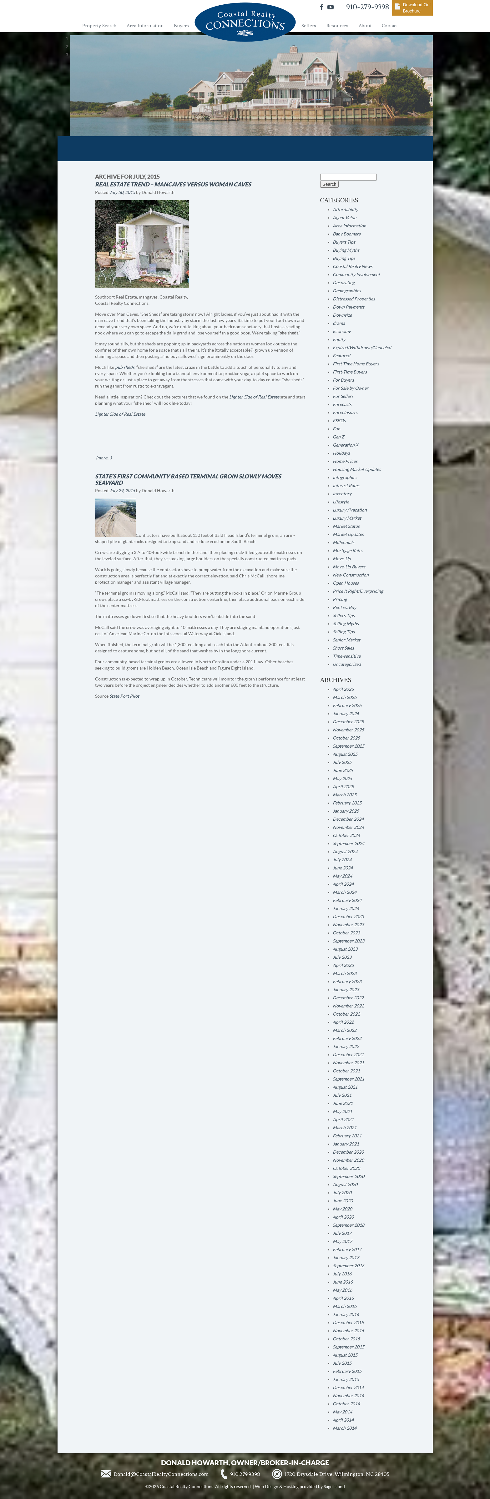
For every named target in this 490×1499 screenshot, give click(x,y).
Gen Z (338, 436)
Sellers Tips (344, 615)
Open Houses (346, 583)
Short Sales (343, 648)
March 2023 (344, 973)
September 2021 (348, 1078)
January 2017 (346, 1257)
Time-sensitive (347, 656)
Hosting (291, 1486)
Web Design (266, 1486)
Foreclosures (345, 412)
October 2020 (346, 1168)
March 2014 (344, 1428)
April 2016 (343, 1298)
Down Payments (348, 306)
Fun (336, 428)
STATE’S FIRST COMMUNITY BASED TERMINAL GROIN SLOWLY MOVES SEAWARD (188, 479)
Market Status (346, 526)
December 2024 (348, 819)
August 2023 (345, 949)
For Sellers (343, 396)
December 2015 (348, 1322)
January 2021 (346, 1143)
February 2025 (347, 802)
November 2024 (348, 827)
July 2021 (342, 1095)
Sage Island (334, 1486)
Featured (341, 355)
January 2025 (346, 811)
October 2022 (346, 1014)
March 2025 (344, 794)
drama (339, 323)
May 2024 (342, 875)
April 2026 (343, 689)
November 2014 (348, 1395)
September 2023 (348, 940)
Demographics (347, 290)
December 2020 (348, 1152)
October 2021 (346, 1070)
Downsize (342, 315)
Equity (339, 339)
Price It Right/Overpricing (358, 591)
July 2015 (342, 1363)
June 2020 (343, 1200)
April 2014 (343, 1419)
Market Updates (348, 534)
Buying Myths (346, 250)
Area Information (145, 25)
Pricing (340, 599)
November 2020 (348, 1160)
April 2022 (343, 1022)
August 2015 (345, 1355)
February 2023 (347, 981)
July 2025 (342, 762)
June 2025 (343, 770)
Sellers (308, 25)
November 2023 (348, 924)
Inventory (342, 493)
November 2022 (348, 1005)
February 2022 (347, 1038)
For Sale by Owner (350, 388)
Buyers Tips (344, 242)
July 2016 (342, 1273)
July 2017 (342, 1233)
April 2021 (343, 1119)
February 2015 (347, 1371)
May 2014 (342, 1411)
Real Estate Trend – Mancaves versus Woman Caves (173, 184)
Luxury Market (347, 518)
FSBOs (339, 420)
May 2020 (342, 1208)
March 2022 (344, 1030)
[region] (245, 46)
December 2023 (348, 916)
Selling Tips (344, 631)
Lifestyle (341, 501)
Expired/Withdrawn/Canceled (362, 347)
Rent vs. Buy (344, 607)
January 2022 (346, 1046)
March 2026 (344, 697)
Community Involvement (356, 274)
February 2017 (347, 1249)
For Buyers (343, 380)
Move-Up (342, 558)
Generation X (345, 445)
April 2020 (343, 1217)
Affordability (345, 209)
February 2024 (347, 900)
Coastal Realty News (352, 266)
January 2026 (346, 713)
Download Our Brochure (417, 7)
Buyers (181, 25)
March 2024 (344, 892)
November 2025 (348, 729)
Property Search (99, 25)
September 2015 (348, 1346)
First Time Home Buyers (356, 363)
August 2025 (345, 754)
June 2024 (343, 867)
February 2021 (347, 1135)
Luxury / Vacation (350, 509)
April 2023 (343, 965)
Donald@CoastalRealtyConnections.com (161, 1474)
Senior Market (346, 639)
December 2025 (348, 721)
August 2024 (345, 851)
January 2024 (346, 908)
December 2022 (348, 997)
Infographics (345, 477)
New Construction (351, 574)
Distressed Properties (354, 298)
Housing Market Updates (357, 469)
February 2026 (347, 705)
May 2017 (342, 1241)
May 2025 (342, 778)
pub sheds (124, 367)
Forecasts (342, 404)
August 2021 (345, 1087)
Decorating (344, 282)
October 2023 (346, 932)
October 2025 (346, 737)
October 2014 (346, 1403)
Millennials (343, 542)
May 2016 (342, 1290)
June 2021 (343, 1103)
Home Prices (345, 461)
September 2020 (348, 1176)
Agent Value (344, 217)
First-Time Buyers (350, 371)
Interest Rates (346, 485)
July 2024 (342, 859)
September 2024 (348, 843)
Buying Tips (344, 258)
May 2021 (342, 1111)
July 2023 (342, 957)
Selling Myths (346, 623)
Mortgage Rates (348, 550)
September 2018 (348, 1225)
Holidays (341, 453)
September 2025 (348, 746)
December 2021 (348, 1054)
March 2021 (344, 1127)
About (365, 25)
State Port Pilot (124, 696)
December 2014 (348, 1387)
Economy (342, 331)
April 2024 (343, 884)
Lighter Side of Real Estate (254, 396)
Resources (337, 25)
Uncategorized (347, 664)
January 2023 (346, 989)
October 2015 (346, 1338)
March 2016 (344, 1306)
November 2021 (348, 1062)
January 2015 (346, 1379)
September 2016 (348, 1265)
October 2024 (346, 835)
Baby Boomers (347, 233)
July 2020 (342, 1192)
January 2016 (346, 1314)
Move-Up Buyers (349, 566)
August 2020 (345, 1184)
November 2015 (348, 1330)
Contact (390, 25)
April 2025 (343, 786)
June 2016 (343, 1281)
